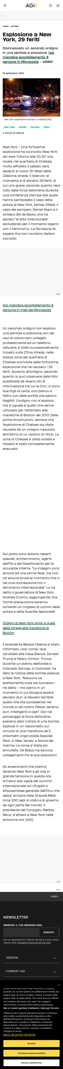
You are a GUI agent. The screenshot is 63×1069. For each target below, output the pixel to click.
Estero (15, 26)
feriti (47, 127)
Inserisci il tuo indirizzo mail (23, 925)
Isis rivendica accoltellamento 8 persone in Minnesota (28, 57)
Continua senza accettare (31, 1053)
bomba (23, 127)
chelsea (35, 127)
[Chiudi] (59, 985)
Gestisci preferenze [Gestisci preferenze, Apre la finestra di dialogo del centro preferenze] (31, 1062)
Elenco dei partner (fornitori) (19, 1034)
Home (6, 26)
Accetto (31, 1043)
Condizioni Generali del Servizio (34, 942)
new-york (9, 127)
